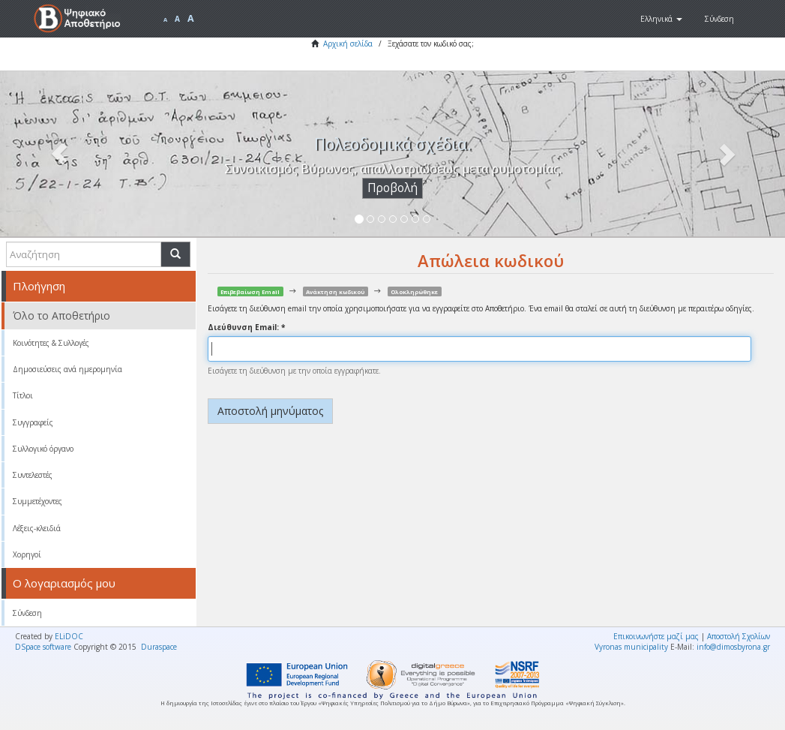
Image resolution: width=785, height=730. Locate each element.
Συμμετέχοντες (37, 501)
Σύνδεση (27, 613)
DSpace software (43, 646)
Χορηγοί (27, 554)
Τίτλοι (23, 395)
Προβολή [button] (392, 188)
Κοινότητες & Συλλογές (51, 343)
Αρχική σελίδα (348, 43)
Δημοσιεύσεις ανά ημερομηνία (67, 369)
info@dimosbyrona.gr (733, 646)
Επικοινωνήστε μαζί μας (656, 636)
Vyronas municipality (631, 646)
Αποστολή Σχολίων (738, 636)
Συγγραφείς (33, 422)
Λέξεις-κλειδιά (37, 528)
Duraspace (159, 646)
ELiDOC (69, 636)
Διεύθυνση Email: (244, 327)
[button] (661, 19)
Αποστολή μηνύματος (270, 411)
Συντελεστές (32, 475)
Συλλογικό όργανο (43, 448)
